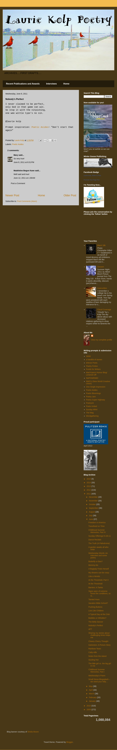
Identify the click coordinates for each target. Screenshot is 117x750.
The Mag (90, 413)
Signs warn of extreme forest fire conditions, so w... (99, 593)
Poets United (91, 406)
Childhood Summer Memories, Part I (96, 670)
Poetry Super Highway (95, 400)
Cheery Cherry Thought (98, 641)
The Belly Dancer (95, 622)
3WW (88, 356)
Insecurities (102, 288)
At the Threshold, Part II (98, 580)
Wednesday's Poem (96, 676)
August (92, 512)
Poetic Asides (40, 127)
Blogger (69, 742)
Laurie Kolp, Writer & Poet (92, 175)
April (91, 690)
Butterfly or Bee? (95, 561)
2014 (89, 482)
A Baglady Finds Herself (98, 569)
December (93, 497)
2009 (89, 709)
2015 (89, 479)
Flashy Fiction (92, 366)
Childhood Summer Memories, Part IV (97, 531)
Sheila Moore (33, 732)
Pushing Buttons (95, 607)
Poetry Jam (91, 397)
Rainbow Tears (94, 649)
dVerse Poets (91, 363)
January (92, 701)
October (92, 504)
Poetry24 (90, 403)
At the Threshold (95, 584)
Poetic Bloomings (93, 393)
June (91, 519)
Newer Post (12, 195)
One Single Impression (95, 387)
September (94, 508)
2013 (89, 486)
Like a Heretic (94, 576)
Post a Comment (18, 183)
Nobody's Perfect (95, 625)
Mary (16, 155)
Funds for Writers (93, 369)
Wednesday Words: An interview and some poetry (98, 555)
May (91, 686)
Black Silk (101, 245)
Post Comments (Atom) (27, 201)
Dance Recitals (94, 540)
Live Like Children (96, 611)
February (93, 697)
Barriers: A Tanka (95, 587)
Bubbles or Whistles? (97, 618)
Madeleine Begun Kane (24, 170)
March (92, 694)
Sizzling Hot (93, 660)
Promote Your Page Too (91, 180)
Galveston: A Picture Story (99, 645)
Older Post (70, 195)
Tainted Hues (94, 599)
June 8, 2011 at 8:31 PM (24, 162)
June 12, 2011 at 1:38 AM (24, 178)
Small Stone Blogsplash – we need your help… (99, 680)
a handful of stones (94, 359)
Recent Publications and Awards (23, 84)
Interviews (51, 84)
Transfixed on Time (96, 526)
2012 (89, 490)
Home (66, 84)
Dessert (100, 267)
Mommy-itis (93, 565)
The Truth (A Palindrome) (99, 543)
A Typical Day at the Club (99, 614)
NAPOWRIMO (92, 378)
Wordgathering (92, 416)
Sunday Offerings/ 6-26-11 (99, 536)
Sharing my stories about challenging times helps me (99, 635)
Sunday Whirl (91, 409)
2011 (89, 494)
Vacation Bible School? (98, 603)
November (93, 501)
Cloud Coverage (104, 309)
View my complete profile (101, 340)
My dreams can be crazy (98, 573)
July (91, 515)
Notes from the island (97, 656)
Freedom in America (96, 522)
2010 (89, 706)
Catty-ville (92, 652)
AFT (90, 629)
